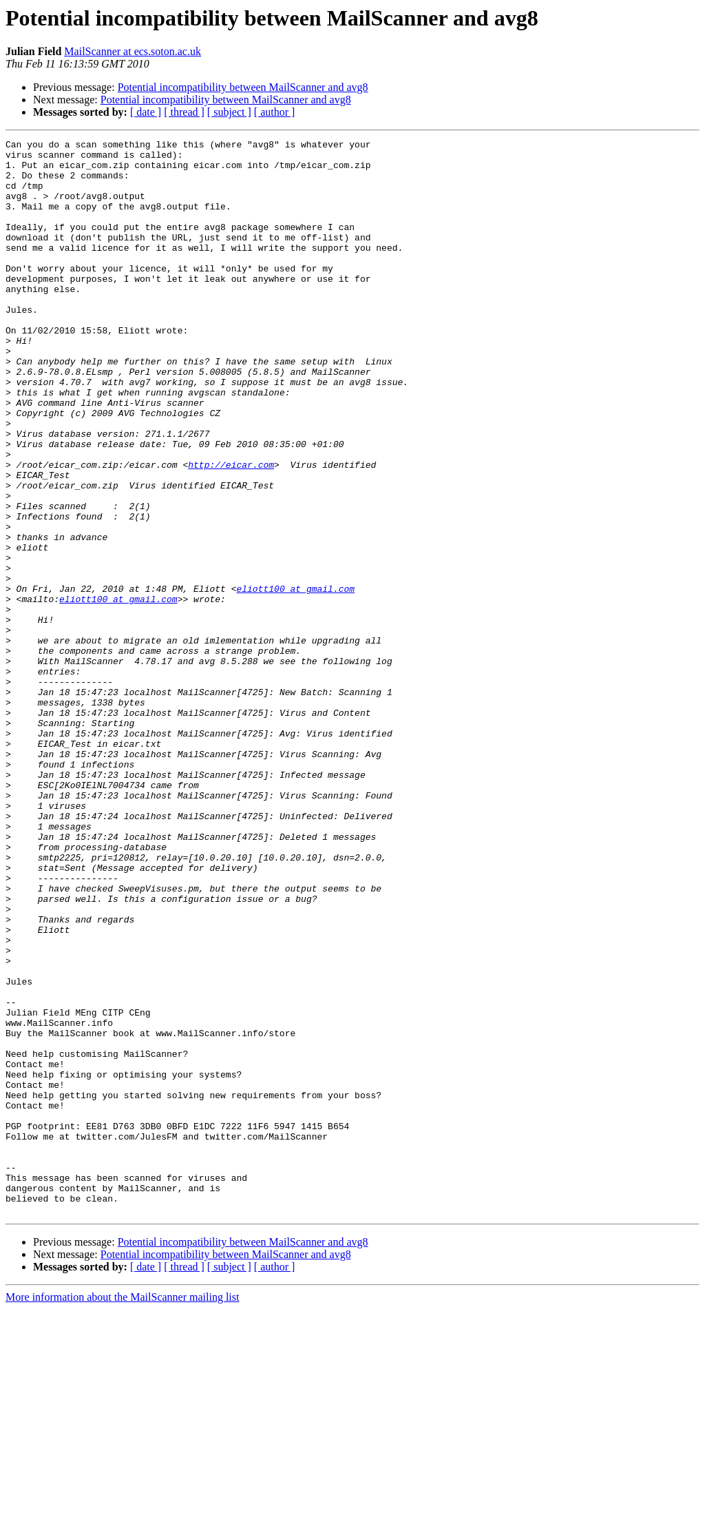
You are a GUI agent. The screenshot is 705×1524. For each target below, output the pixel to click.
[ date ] (145, 112)
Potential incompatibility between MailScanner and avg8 (243, 87)
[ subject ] (229, 112)
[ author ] (274, 112)
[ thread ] (184, 112)
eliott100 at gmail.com (295, 679)
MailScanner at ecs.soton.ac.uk (132, 51)
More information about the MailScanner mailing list (122, 1512)
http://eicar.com (231, 530)
